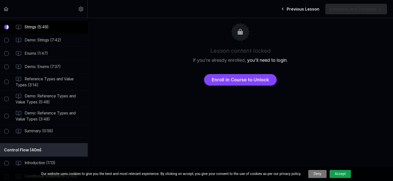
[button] (6, 9)
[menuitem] (81, 9)
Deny (317, 174)
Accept (340, 174)
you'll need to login (267, 60)
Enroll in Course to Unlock (240, 79)
